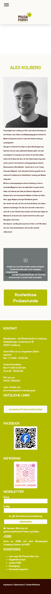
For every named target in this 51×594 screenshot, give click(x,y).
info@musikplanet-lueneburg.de (19, 390)
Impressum (8, 585)
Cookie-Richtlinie (33, 585)
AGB (18, 562)
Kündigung (14, 566)
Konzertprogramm (18, 569)
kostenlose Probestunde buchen (25, 409)
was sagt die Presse (19, 556)
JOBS (18, 541)
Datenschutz (19, 585)
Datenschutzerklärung (30, 516)
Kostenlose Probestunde (25, 297)
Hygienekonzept (17, 559)
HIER (27, 544)
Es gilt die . (25, 516)
